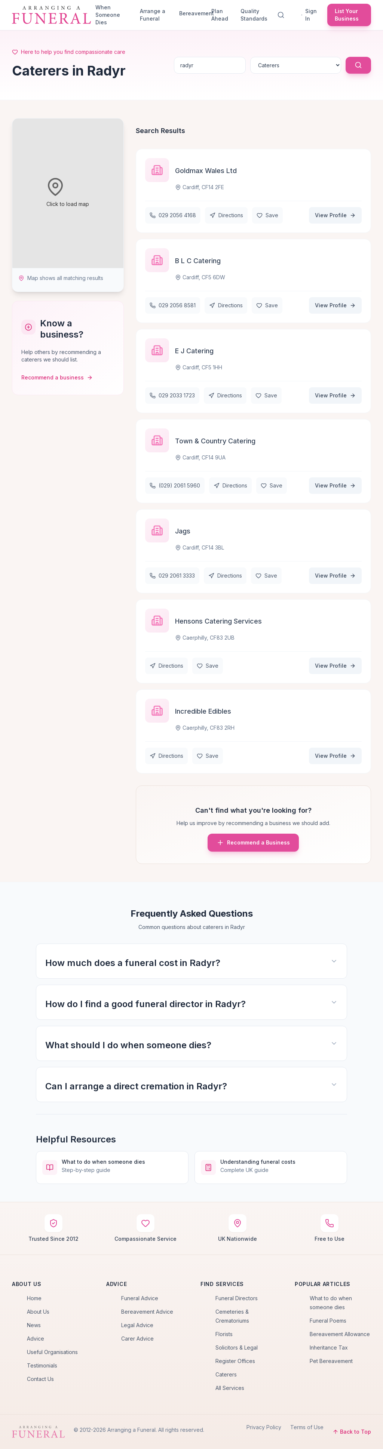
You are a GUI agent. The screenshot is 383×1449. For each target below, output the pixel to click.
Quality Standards (253, 15)
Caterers (226, 1374)
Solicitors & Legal (236, 1347)
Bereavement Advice (147, 1311)
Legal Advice (137, 1325)
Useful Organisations (52, 1352)
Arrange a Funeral (152, 15)
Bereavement (192, 13)
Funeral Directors (236, 1298)
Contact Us (40, 1379)
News (34, 1325)
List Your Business (347, 15)
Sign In (309, 15)
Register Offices (235, 1361)
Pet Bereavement (331, 1361)
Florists (224, 1334)
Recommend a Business (253, 842)
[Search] (282, 15)
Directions (226, 215)
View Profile (335, 215)
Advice (35, 1338)
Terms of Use (307, 1427)
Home (34, 1298)
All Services (229, 1388)
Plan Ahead (219, 15)
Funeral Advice (139, 1298)
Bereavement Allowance (340, 1334)
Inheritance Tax (329, 1347)
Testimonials (42, 1365)
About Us (38, 1311)
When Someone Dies (107, 14)
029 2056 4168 (173, 215)
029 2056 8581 (173, 305)
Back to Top (352, 1431)
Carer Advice (137, 1338)
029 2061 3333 (172, 575)
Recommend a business (57, 377)
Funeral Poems (328, 1320)
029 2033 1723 (172, 395)
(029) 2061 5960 (175, 485)
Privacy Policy (263, 1427)
